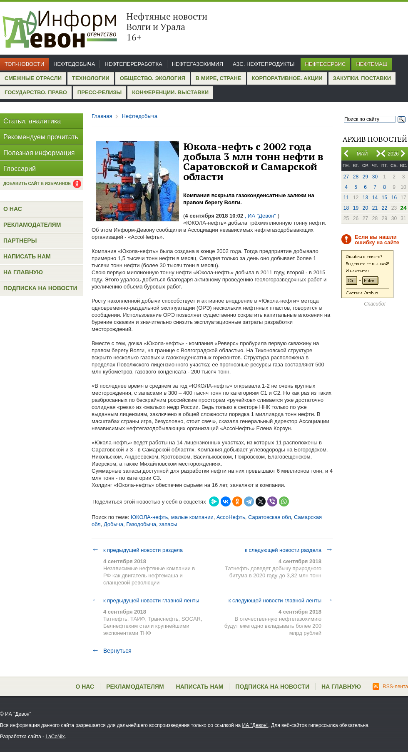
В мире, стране (218, 78)
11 (346, 198)
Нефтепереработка (133, 64)
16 (394, 198)
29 (365, 177)
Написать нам (27, 256)
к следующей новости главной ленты (281, 600)
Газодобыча (141, 524)
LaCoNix (55, 736)
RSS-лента (390, 686)
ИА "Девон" (255, 725)
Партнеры (20, 240)
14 (375, 198)
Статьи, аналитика (32, 121)
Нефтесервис (325, 64)
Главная (102, 116)
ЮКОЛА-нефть (149, 517)
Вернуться (112, 650)
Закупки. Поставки (362, 78)
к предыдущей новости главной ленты (145, 600)
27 (346, 177)
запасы (168, 524)
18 (346, 208)
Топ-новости (24, 64)
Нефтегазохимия (197, 64)
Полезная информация (39, 152)
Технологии (90, 78)
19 (355, 208)
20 (365, 208)
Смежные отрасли (33, 78)
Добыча (113, 524)
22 (384, 208)
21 (375, 208)
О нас (12, 209)
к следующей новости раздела (289, 550)
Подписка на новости (40, 288)
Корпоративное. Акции (287, 78)
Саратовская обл (269, 517)
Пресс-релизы (99, 92)
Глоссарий (19, 168)
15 (384, 198)
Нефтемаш (371, 64)
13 (365, 198)
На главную (23, 272)
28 (355, 177)
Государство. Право (36, 92)
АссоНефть (230, 517)
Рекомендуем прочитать (40, 136)
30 (375, 177)
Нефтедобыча (74, 64)
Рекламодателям (32, 224)
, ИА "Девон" (260, 216)
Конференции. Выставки (170, 92)
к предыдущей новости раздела (137, 550)
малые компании (192, 517)
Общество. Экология (152, 78)
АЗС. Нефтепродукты (263, 64)
